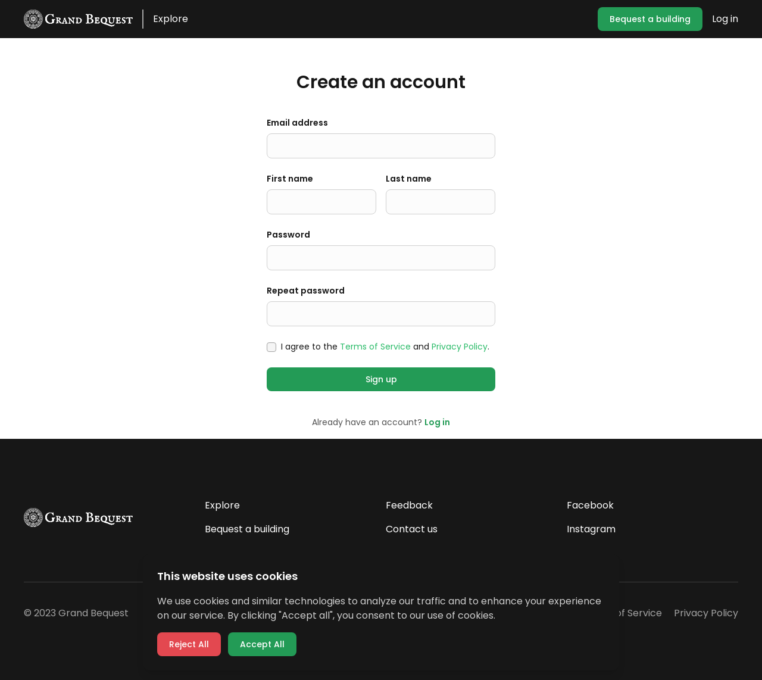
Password (288, 235)
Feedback (409, 505)
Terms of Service (375, 347)
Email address (297, 123)
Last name (409, 179)
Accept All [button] (262, 644)
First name (290, 179)
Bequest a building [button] (650, 19)
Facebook (590, 505)
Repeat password (306, 291)
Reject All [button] (189, 644)
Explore (170, 19)
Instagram (591, 529)
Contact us (412, 529)
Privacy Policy (460, 347)
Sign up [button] (381, 379)
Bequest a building (247, 529)
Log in (725, 19)
